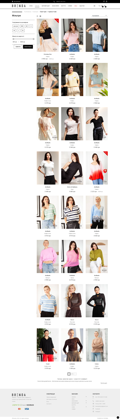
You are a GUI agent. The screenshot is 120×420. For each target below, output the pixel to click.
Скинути (18, 46)
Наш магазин (16, 1)
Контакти (49, 403)
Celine (97, 364)
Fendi (47, 364)
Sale (75, 6)
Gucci (72, 319)
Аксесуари (55, 6)
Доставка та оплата (52, 399)
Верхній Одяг (46, 6)
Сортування (95, 15)
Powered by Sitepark (102, 418)
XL (23, 30)
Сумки (70, 6)
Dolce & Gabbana (72, 187)
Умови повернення (51, 397)
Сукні (30, 6)
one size (15, 26)
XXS (22, 26)
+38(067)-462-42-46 (61, 1)
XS (26, 26)
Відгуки (82, 6)
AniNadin (72, 54)
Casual (37, 6)
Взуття (63, 6)
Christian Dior (48, 54)
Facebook (96, 409)
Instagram (96, 411)
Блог (48, 401)
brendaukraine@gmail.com (100, 406)
